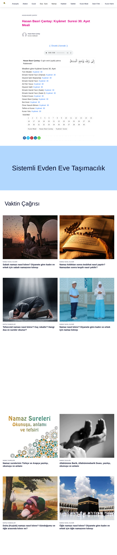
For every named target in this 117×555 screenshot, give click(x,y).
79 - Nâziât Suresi (53, 481)
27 (84, 121)
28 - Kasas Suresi (53, 434)
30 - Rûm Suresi (53, 441)
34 (54, 125)
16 (29, 121)
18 (39, 121)
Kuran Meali (84, 4)
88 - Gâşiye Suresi (53, 512)
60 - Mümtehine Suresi (31, 481)
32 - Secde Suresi (53, 448)
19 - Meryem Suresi (30, 468)
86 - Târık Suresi (53, 505)
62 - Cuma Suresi (29, 488)
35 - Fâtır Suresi (53, 458)
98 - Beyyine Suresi (77, 481)
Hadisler (64, 4)
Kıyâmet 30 (37, 72)
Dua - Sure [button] (44, 4)
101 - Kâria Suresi (77, 491)
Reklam (85, 551)
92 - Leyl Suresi (53, 525)
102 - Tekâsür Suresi (77, 494)
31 (39, 125)
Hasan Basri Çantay (29, 15)
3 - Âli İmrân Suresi (30, 413)
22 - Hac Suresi (52, 413)
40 (84, 125)
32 (44, 125)
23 (64, 121)
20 (49, 121)
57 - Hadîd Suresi (77, 468)
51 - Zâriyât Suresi (77, 448)
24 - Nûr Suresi (52, 420)
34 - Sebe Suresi (53, 455)
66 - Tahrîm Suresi (29, 501)
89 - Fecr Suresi (53, 515)
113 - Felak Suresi (77, 532)
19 (44, 121)
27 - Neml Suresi (53, 431)
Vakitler (73, 4)
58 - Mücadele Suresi (30, 474)
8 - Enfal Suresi (28, 431)
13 (81, 118)
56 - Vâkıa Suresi (76, 465)
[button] (15, 4)
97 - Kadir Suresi (76, 477)
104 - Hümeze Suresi (78, 501)
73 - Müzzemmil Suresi (31, 525)
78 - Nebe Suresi (53, 477)
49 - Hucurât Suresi (77, 441)
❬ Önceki (53, 46)
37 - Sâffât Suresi (53, 465)
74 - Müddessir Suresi (30, 529)
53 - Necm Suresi (76, 455)
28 (89, 121)
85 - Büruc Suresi (53, 501)
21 (54, 121)
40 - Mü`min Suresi (77, 410)
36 (64, 125)
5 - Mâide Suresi (29, 420)
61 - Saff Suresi (29, 484)
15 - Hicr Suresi (29, 455)
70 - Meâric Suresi (29, 515)
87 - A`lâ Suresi (52, 508)
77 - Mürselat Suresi (54, 474)
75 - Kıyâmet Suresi (30, 532)
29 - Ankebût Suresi (54, 437)
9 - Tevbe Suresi (29, 434)
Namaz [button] (54, 4)
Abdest (25, 4)
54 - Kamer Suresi (77, 458)
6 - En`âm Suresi (29, 424)
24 (69, 121)
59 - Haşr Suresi (29, 477)
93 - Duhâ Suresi (53, 529)
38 (74, 125)
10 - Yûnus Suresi (29, 437)
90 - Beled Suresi (53, 519)
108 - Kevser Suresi (77, 515)
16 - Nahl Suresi (29, 458)
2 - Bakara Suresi (29, 410)
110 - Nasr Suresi (77, 522)
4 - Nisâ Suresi (28, 417)
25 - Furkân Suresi (53, 424)
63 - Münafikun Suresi (30, 491)
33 (49, 125)
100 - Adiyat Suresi (77, 488)
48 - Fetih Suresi (76, 437)
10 (66, 118)
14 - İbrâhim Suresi (30, 451)
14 (86, 118)
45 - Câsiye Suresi (77, 427)
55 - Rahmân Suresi (77, 462)
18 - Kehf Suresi (29, 465)
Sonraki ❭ (63, 46)
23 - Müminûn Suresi (54, 417)
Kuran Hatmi (109, 4)
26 (79, 121)
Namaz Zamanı (109, 551)
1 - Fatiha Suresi (29, 406)
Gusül (34, 4)
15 (91, 118)
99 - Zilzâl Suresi (76, 484)
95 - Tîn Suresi (52, 536)
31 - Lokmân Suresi (54, 444)
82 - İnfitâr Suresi (53, 491)
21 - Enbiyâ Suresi (53, 410)
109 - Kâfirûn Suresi (77, 519)
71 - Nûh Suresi (29, 519)
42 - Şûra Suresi (76, 417)
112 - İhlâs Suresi (77, 529)
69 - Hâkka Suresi (29, 512)
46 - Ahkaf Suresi (76, 431)
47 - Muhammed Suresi (78, 434)
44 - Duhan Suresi (77, 424)
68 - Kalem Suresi (29, 508)
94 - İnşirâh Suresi (53, 532)
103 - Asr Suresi (76, 498)
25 (74, 121)
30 (34, 125)
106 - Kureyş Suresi (77, 508)
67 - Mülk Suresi (29, 505)
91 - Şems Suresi (53, 522)
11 (71, 118)
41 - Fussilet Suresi (77, 413)
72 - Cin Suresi (28, 522)
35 (59, 125)
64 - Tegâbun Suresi (30, 494)
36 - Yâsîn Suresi (53, 462)
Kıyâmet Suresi (61, 129)
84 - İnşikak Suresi (53, 498)
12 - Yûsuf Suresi (29, 444)
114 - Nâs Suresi (76, 536)
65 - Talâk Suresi (29, 498)
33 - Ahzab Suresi (53, 451)
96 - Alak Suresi (76, 474)
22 (59, 121)
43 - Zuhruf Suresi (77, 420)
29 (29, 125)
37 (69, 125)
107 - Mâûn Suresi (77, 512)
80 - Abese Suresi (53, 484)
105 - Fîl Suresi (76, 505)
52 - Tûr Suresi (76, 451)
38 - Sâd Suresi (52, 468)
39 (79, 125)
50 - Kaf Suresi (76, 444)
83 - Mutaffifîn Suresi (54, 494)
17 (34, 121)
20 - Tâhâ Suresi (53, 406)
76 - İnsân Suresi (29, 536)
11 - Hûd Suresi (29, 441)
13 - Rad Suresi (29, 448)
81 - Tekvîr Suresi (53, 488)
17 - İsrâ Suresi (29, 462)
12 (76, 118)
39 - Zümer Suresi (76, 406)
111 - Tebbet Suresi (77, 525)
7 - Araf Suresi (28, 427)
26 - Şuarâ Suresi (53, 427)
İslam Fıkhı (96, 4)
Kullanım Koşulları (75, 551)
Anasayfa (15, 4)
